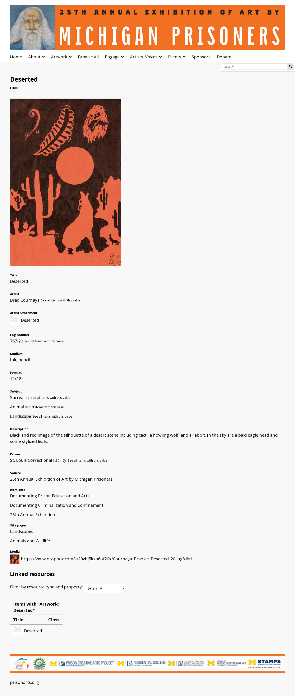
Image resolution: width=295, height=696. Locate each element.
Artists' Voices (143, 57)
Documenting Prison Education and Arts (49, 496)
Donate (224, 57)
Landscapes (21, 531)
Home (16, 57)
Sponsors (201, 57)
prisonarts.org (24, 682)
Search (290, 66)
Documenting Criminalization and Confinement (56, 505)
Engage (112, 57)
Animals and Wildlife (30, 541)
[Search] (255, 66)
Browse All (88, 57)
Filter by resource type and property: (67, 587)
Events (174, 57)
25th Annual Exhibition (32, 514)
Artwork (59, 57)
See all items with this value (60, 300)
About (34, 57)
